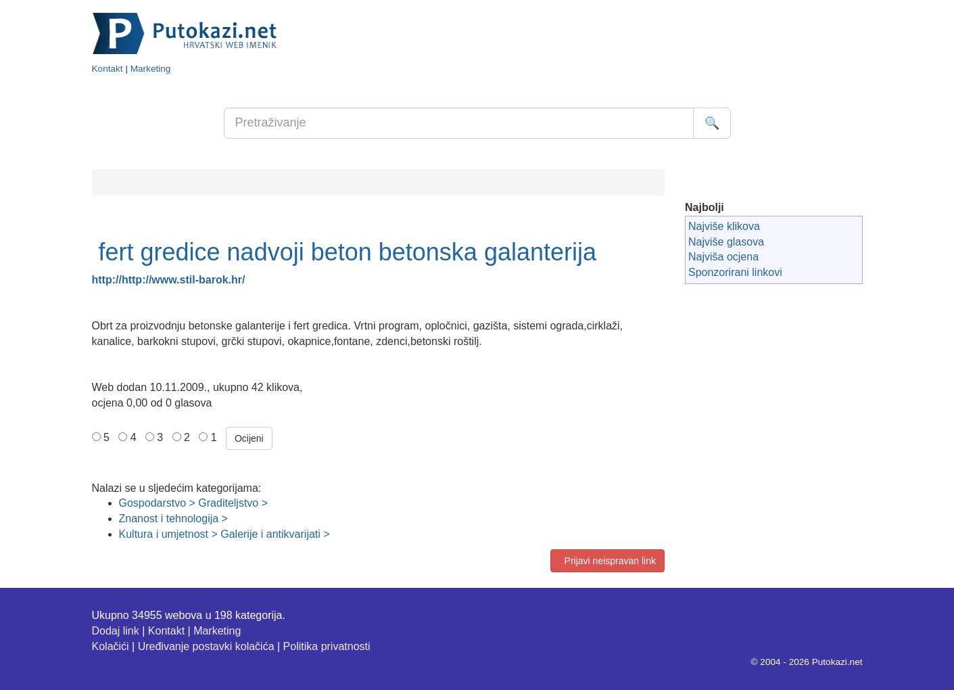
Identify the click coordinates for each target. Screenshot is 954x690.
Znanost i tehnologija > (173, 518)
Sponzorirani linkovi (735, 272)
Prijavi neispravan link (607, 560)
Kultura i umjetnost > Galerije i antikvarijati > (224, 534)
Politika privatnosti (327, 646)
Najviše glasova (726, 242)
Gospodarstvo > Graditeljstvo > (193, 503)
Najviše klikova (724, 226)
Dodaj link (115, 631)
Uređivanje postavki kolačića (206, 646)
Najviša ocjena (723, 256)
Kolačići (110, 646)
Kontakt (107, 69)
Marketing (150, 69)
